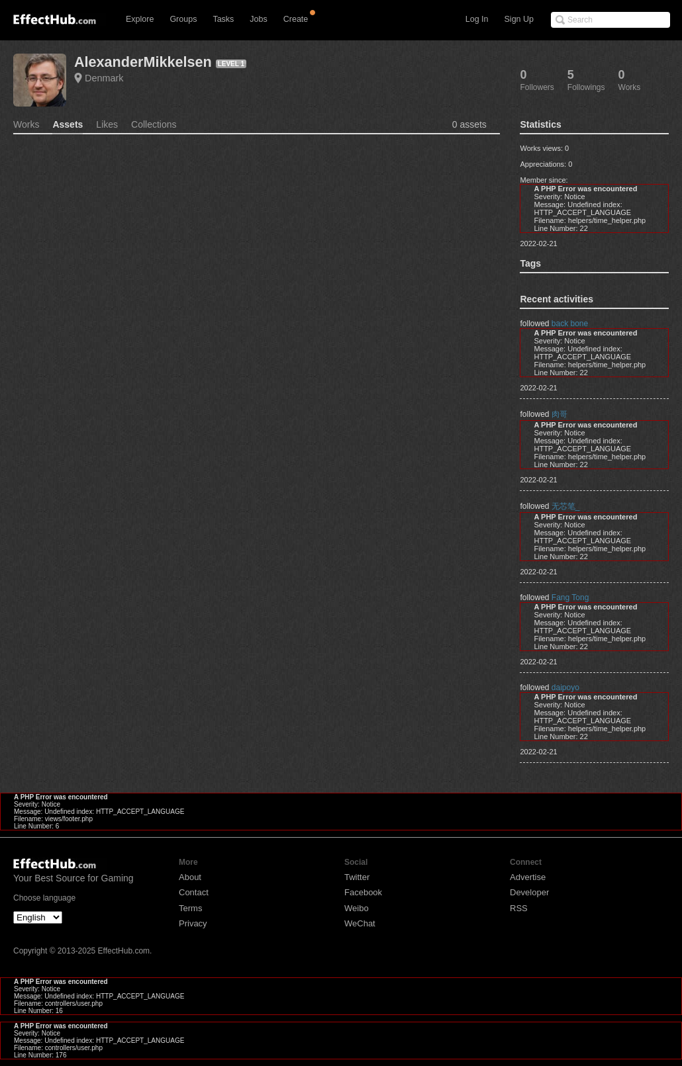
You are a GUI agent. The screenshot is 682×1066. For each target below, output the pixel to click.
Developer (529, 892)
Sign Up (519, 19)
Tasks (223, 19)
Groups (183, 19)
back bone (570, 323)
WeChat (359, 923)
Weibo (356, 908)
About (190, 877)
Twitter (356, 877)
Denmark (104, 78)
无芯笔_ (566, 506)
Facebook (363, 892)
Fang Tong (570, 597)
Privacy (193, 923)
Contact (194, 892)
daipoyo (565, 687)
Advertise (528, 877)
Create (296, 19)
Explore (140, 19)
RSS (519, 908)
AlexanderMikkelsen (143, 62)
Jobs (258, 19)
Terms (190, 908)
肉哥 (559, 414)
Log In (477, 19)
